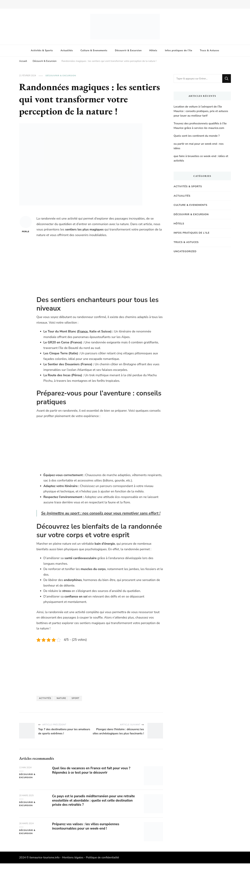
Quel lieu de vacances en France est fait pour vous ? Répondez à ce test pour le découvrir (93, 776)
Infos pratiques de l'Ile (192, 232)
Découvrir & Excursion (128, 50)
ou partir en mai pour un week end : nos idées (199, 146)
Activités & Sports (42, 50)
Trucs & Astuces (209, 50)
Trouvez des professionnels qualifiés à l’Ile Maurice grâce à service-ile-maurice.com (200, 126)
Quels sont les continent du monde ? (197, 136)
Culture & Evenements (94, 50)
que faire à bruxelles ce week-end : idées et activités (201, 158)
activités (45, 705)
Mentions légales (72, 864)
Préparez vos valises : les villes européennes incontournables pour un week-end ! (87, 832)
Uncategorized (185, 251)
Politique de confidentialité (102, 864)
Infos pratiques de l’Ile (178, 50)
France (83, 331)
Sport (76, 705)
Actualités (67, 50)
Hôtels (153, 50)
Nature (61, 705)
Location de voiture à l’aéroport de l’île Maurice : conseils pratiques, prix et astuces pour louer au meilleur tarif (201, 111)
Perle (26, 224)
